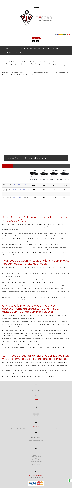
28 (29, 166)
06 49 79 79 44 (36, 8)
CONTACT (19, 52)
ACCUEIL (7, 48)
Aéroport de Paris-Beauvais (20, 184)
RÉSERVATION (9, 52)
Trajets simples (36, 460)
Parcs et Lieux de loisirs (36, 461)
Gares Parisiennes (35, 456)
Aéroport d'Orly (17, 194)
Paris (35, 166)
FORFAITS (56, 48)
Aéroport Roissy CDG (18, 197)
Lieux (24, 166)
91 (49, 166)
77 (40, 166)
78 (45, 166)
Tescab (40, 436)
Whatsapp (70, 480)
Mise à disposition (36, 463)
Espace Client (36, 38)
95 (67, 166)
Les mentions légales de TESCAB (35, 440)
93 (58, 166)
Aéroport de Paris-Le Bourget (20, 189)
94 (63, 166)
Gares (17, 166)
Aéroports (8, 166)
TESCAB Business (30, 48)
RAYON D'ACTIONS (44, 48)
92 (54, 166)
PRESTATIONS (17, 48)
